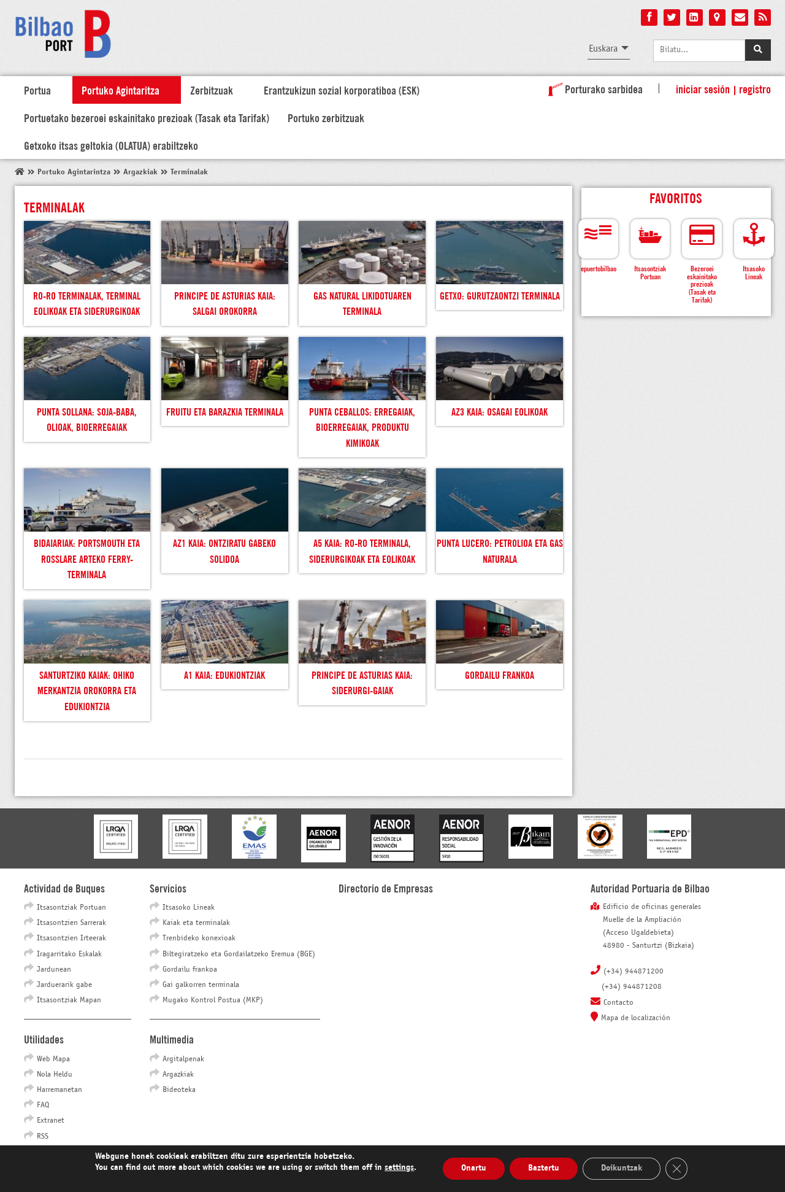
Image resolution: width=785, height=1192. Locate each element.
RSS (42, 1136)
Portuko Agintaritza (120, 90)
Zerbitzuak (211, 90)
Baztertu (543, 1168)
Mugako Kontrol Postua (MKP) (213, 1000)
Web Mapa (53, 1059)
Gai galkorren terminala (201, 985)
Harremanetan (59, 1090)
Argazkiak (178, 1074)
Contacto (618, 1003)
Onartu (473, 1168)
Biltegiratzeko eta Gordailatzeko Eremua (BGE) (239, 954)
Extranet (50, 1120)
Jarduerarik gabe (64, 985)
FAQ (43, 1105)
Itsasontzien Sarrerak (71, 923)
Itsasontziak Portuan (71, 907)
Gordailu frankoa (190, 969)
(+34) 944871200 (633, 971)
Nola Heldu (54, 1074)
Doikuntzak (621, 1168)
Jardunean (54, 969)
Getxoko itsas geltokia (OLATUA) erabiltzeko (111, 145)
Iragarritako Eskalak (69, 954)
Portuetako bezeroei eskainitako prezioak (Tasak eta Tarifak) (146, 117)
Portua (37, 90)
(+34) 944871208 (632, 987)
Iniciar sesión (703, 88)
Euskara (603, 48)
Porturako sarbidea (593, 88)
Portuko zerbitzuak (326, 117)
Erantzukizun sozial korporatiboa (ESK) (341, 90)
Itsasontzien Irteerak (71, 938)
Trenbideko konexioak (199, 938)
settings (399, 1168)
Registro (755, 88)
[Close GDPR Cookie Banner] (676, 1169)
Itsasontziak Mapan (69, 1000)
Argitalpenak (183, 1059)
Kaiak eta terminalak (196, 923)
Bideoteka (179, 1090)
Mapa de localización (635, 1018)
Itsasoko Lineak (189, 907)
